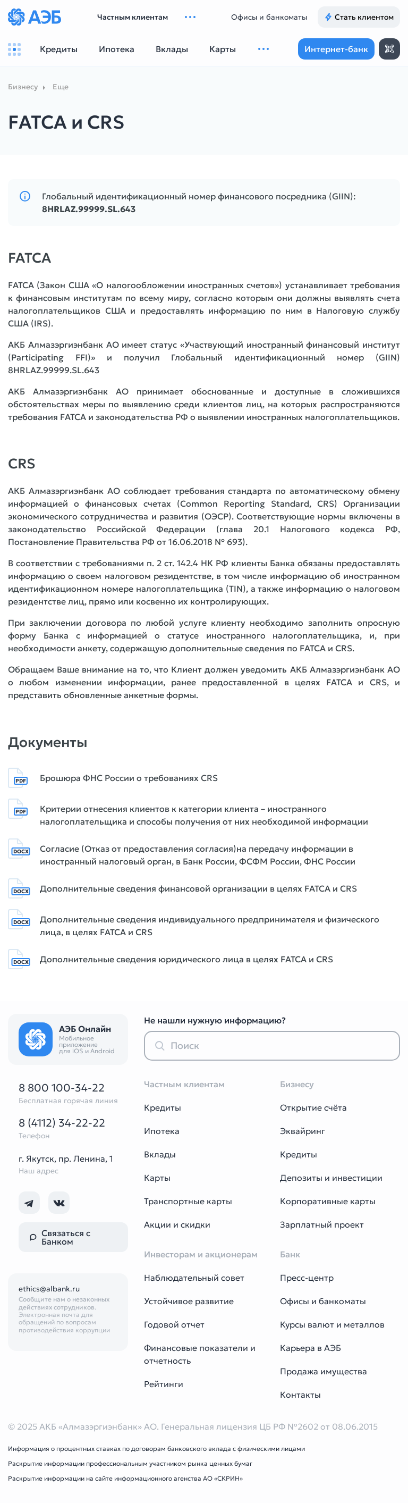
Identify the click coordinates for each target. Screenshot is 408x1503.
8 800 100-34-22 (62, 1088)
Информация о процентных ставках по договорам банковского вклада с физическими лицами (156, 1448)
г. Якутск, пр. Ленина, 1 (66, 1158)
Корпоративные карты (328, 1201)
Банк (290, 1254)
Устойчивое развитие (189, 1301)
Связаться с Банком (59, 1237)
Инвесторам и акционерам (201, 1254)
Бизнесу (23, 86)
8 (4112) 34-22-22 (62, 1123)
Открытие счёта (313, 1107)
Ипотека (162, 1131)
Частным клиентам (132, 17)
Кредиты (162, 1107)
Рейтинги (163, 1384)
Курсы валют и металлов (332, 1324)
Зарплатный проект (322, 1224)
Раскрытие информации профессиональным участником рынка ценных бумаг (130, 1463)
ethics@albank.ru (49, 1289)
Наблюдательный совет (194, 1277)
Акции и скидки (177, 1224)
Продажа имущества (323, 1371)
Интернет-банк (336, 49)
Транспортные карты (188, 1201)
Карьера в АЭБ (310, 1347)
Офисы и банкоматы (269, 17)
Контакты (300, 1394)
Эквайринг (302, 1131)
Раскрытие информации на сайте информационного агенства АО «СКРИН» (125, 1478)
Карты (157, 1177)
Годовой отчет (174, 1324)
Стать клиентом (359, 17)
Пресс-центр (307, 1277)
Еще (61, 86)
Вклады (160, 1154)
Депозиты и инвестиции (331, 1177)
